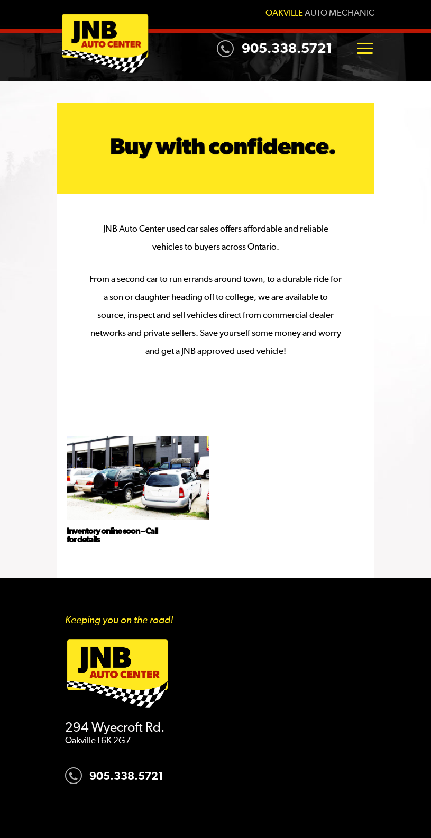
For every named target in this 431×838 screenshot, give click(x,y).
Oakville (284, 13)
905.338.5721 (274, 49)
